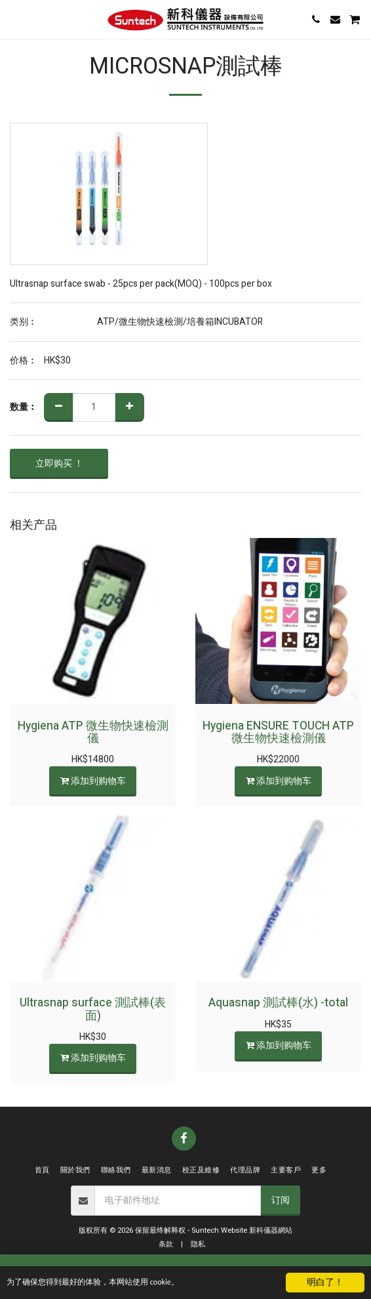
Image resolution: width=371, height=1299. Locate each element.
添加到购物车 (93, 781)
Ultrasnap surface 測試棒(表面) (93, 1009)
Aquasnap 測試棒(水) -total (278, 1003)
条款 (166, 1244)
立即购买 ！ (59, 463)
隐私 (198, 1244)
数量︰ (23, 407)
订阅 (280, 1200)
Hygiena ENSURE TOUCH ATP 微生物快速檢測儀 (278, 732)
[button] (14, 19)
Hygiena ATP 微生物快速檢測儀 (93, 732)
